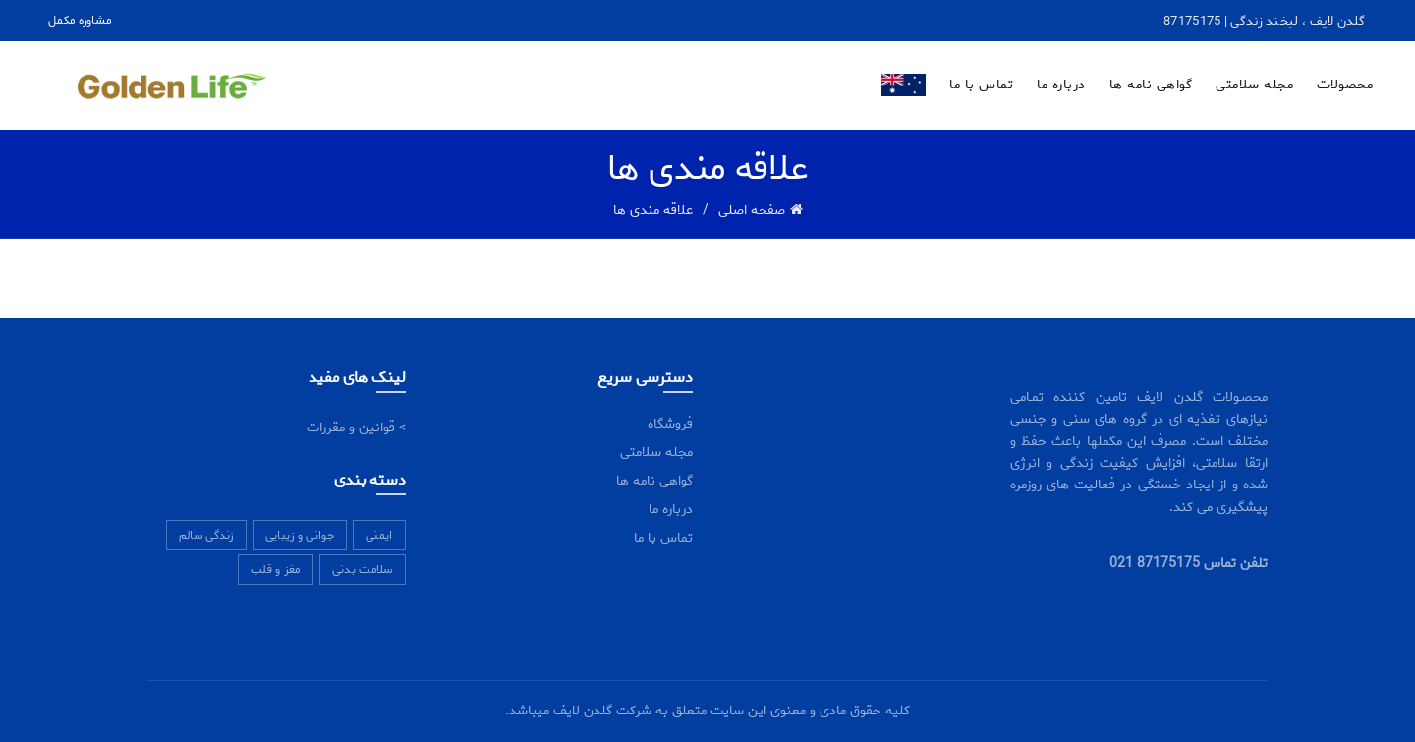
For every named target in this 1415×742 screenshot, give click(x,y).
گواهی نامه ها (1151, 85)
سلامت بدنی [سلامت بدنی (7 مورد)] (362, 569)
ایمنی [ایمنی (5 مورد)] (379, 535)
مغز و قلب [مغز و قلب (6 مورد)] (276, 569)
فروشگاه (670, 424)
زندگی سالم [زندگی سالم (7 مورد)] (206, 535)
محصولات (1345, 85)
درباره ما (1061, 85)
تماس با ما (981, 85)
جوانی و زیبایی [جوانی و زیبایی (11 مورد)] (299, 535)
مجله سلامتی (1254, 85)
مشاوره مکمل (79, 20)
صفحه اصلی (751, 211)
